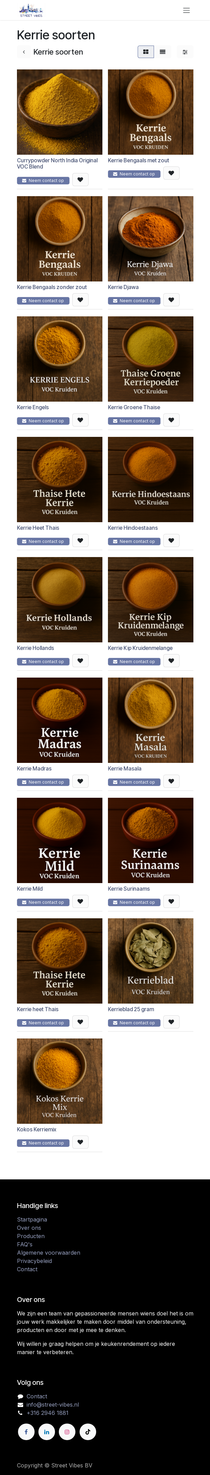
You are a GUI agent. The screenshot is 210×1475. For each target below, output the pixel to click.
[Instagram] (67, 1432)
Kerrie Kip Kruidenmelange (140, 648)
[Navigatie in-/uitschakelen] (186, 10)
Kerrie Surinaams (129, 889)
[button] (80, 179)
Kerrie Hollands (35, 648)
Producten (31, 1236)
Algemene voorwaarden (48, 1252)
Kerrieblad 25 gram (131, 1009)
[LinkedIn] (46, 1432)
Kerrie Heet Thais (38, 528)
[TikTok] (88, 1432)
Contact (27, 1269)
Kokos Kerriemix (36, 1130)
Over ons (29, 1227)
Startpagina (32, 1219)
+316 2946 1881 (48, 1412)
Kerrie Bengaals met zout (138, 160)
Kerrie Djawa (123, 287)
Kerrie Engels (33, 407)
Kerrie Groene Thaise (134, 407)
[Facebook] (26, 1432)
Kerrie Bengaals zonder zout (52, 287)
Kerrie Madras (34, 768)
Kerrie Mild (30, 889)
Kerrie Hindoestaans (133, 528)
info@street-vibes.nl (53, 1404)
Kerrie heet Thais (37, 1009)
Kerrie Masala (124, 768)
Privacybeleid (34, 1260)
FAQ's (25, 1244)
